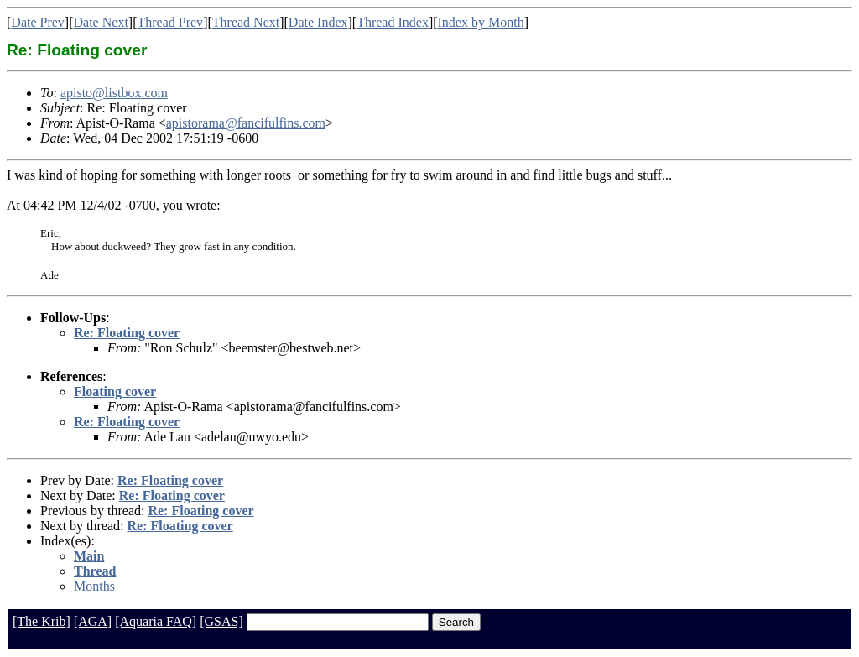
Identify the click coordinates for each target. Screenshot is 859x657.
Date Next (101, 22)
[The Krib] (41, 621)
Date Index (318, 22)
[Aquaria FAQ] (155, 621)
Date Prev (38, 22)
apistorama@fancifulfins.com (245, 123)
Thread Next (245, 22)
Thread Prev (170, 22)
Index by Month (481, 22)
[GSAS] (221, 621)
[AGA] (93, 621)
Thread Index (393, 22)
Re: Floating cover (127, 333)
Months (94, 586)
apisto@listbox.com (114, 93)
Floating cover (115, 391)
